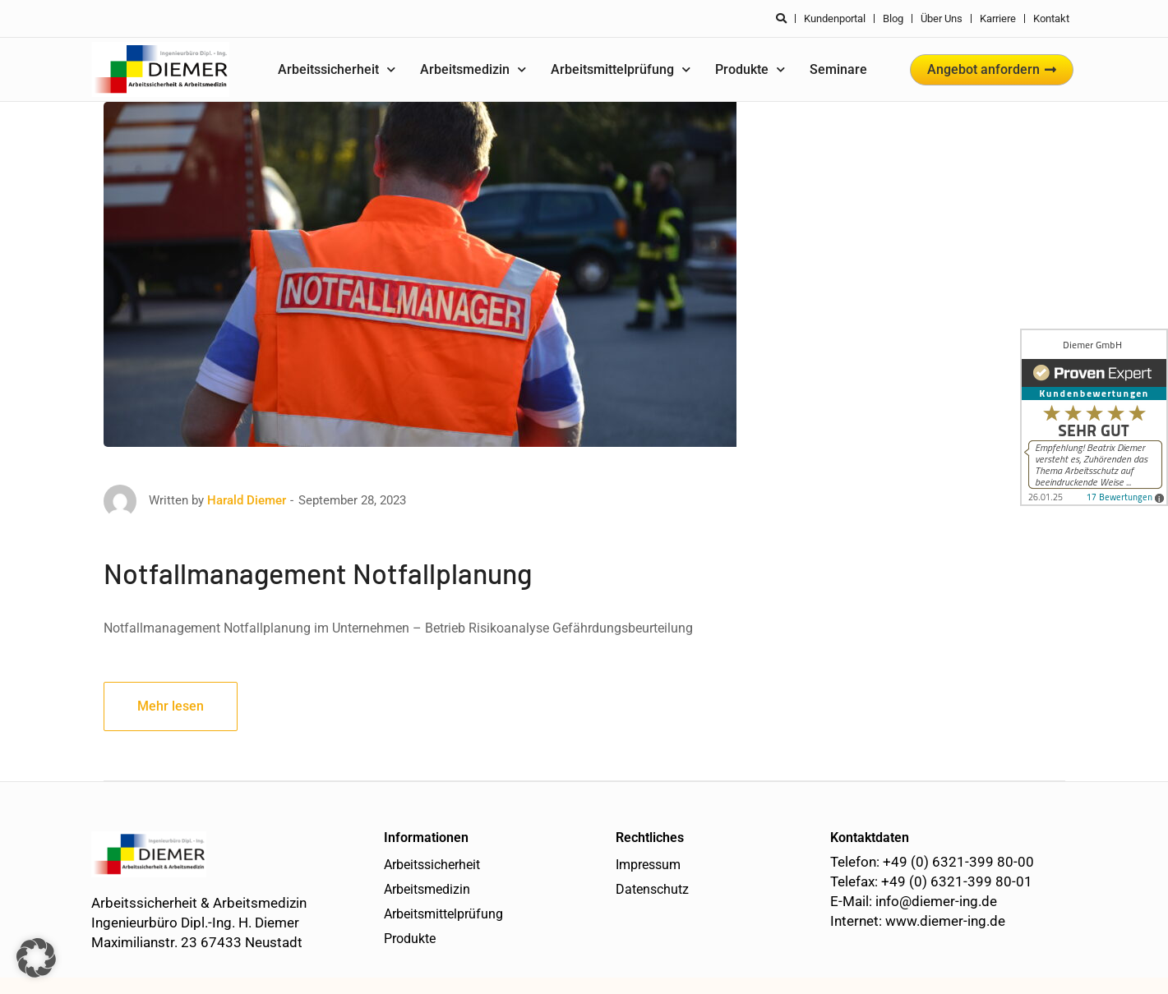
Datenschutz (652, 889)
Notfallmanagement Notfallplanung (318, 573)
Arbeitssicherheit (336, 69)
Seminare (838, 69)
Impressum (648, 864)
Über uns (942, 18)
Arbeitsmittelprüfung (620, 69)
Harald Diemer (246, 500)
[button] (36, 958)
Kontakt (1051, 18)
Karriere (998, 18)
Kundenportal (835, 18)
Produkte (750, 69)
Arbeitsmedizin (473, 69)
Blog (893, 18)
